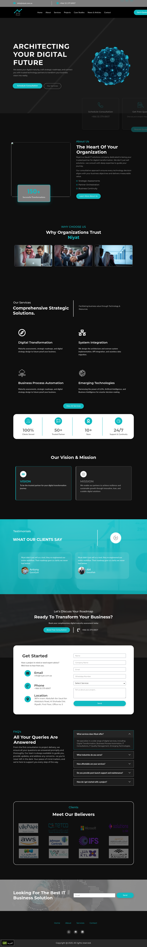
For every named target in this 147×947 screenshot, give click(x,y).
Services (57, 12)
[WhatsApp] (127, 3)
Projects (67, 12)
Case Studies (79, 12)
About (48, 12)
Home (39, 12)
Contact (107, 12)
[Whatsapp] (69, 932)
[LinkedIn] (131, 3)
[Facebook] (122, 3)
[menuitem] (7, 943)
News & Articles (94, 12)
